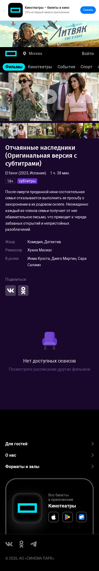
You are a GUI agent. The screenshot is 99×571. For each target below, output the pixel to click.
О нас (49, 455)
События (66, 66)
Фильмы (13, 66)
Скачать (88, 9)
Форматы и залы (49, 466)
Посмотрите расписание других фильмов (49, 369)
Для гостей (49, 443)
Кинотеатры (40, 66)
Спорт (86, 66)
